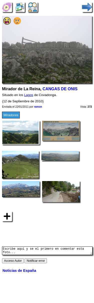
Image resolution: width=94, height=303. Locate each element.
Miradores (11, 115)
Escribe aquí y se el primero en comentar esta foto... (47, 251)
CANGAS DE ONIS (60, 89)
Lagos (28, 95)
